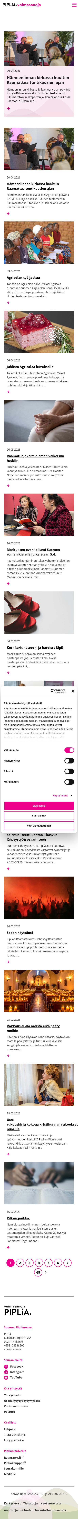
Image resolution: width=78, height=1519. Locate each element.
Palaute (9, 1412)
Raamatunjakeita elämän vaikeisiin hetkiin (35, 458)
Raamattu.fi (14, 1457)
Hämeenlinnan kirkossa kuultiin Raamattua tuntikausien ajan (33, 186)
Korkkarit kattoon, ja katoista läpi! (35, 647)
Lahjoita (10, 1429)
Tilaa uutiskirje (14, 1435)
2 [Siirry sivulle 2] (20, 1262)
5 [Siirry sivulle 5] (48, 1262)
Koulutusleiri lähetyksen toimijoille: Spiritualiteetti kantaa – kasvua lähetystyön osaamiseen (36, 835)
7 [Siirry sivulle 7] (67, 1262)
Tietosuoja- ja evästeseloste (42, 1503)
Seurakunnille (14, 1468)
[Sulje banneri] (73, 691)
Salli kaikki (39, 805)
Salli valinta (39, 815)
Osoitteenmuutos (16, 1406)
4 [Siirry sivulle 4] (39, 1262)
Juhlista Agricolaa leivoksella (30, 366)
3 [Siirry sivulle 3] (29, 1262)
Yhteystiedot (13, 1395)
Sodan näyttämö (20, 932)
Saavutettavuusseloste (50, 1510)
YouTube (16, 1377)
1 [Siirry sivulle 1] (10, 1262)
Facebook (16, 1366)
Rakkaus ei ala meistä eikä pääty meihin (33, 1028)
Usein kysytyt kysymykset (22, 1401)
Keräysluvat (12, 1503)
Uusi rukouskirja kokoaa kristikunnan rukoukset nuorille (42, 1124)
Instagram (17, 1372)
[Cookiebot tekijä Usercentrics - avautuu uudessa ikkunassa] (50, 691)
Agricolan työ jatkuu (24, 277)
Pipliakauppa (15, 1463)
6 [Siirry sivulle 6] (58, 1262)
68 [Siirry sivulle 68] (38, 1272)
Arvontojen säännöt (18, 1510)
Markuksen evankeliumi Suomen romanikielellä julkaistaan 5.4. (33, 552)
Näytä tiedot (60, 795)
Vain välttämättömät (39, 825)
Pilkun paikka (18, 1218)
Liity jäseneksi (14, 1440)
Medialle (10, 1474)
